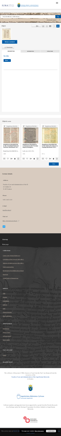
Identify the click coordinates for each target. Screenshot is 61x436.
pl (54, 26)
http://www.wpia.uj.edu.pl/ (11, 221)
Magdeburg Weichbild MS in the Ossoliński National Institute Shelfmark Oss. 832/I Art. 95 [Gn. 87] (11, 146)
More (53, 164)
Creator (5, 297)
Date (4, 308)
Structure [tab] (50, 51)
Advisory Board (7, 336)
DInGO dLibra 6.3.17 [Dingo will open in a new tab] (19, 431)
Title (4, 293)
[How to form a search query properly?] (59, 20)
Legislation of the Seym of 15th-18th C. (13, 259)
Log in (4, 355)
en (58, 26)
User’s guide (6, 340)
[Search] (58, 16)
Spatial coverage (7, 312)
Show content (10, 42)
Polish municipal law (8, 267)
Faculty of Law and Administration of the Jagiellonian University (30, 377)
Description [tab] (11, 51)
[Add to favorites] (47, 26)
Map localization (7, 316)
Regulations (6, 328)
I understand (51, 431)
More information (39, 431)
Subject (5, 304)
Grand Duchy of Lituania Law (10, 278)
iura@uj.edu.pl (7, 210)
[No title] (6, 34)
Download (8, 47)
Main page (5, 244)
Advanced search (52, 20)
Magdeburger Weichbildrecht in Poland (13, 270)
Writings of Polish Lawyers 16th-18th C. (13, 263)
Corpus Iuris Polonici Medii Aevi (11, 255)
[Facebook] (4, 226)
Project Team (6, 332)
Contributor (6, 301)
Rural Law (5, 274)
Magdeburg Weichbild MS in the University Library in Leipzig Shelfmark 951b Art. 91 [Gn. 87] (50, 146)
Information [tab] (30, 51)
